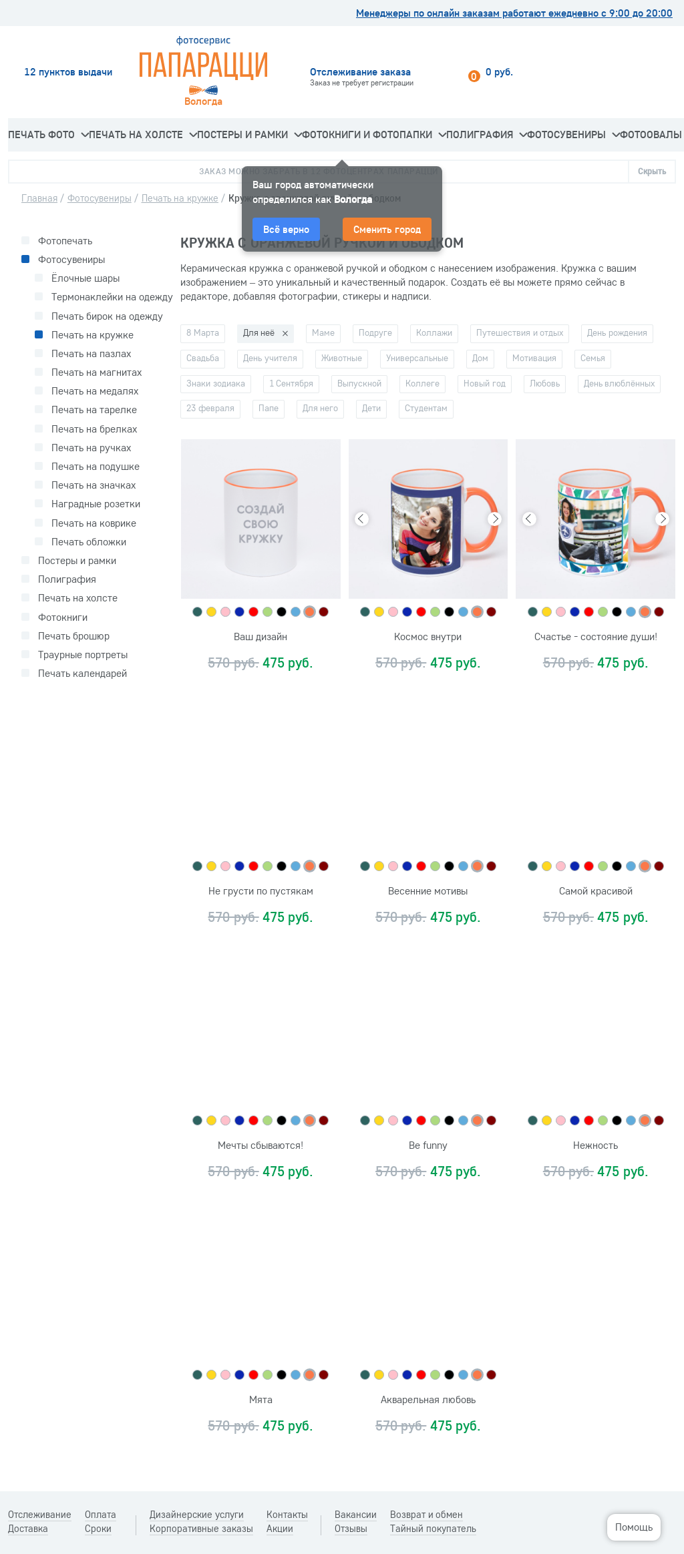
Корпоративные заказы (201, 1529)
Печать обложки (88, 541)
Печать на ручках (91, 447)
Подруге (375, 332)
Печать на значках (93, 485)
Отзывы (351, 1529)
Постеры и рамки (249, 134)
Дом (480, 358)
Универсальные (417, 358)
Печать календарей (82, 673)
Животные (341, 358)
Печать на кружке (92, 334)
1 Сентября (291, 383)
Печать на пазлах (91, 353)
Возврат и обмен (427, 1515)
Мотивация (534, 358)
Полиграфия (486, 134)
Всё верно (286, 229)
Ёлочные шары (85, 278)
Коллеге (422, 383)
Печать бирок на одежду (107, 316)
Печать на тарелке (94, 409)
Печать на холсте (143, 134)
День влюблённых (619, 383)
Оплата (100, 1515)
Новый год (485, 383)
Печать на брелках (94, 429)
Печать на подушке (95, 466)
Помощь (634, 1526)
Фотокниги (63, 617)
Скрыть (652, 171)
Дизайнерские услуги (197, 1515)
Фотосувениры (573, 134)
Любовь (545, 383)
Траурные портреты (83, 654)
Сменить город (387, 229)
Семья (592, 358)
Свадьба (202, 358)
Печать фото (48, 134)
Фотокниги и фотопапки (374, 134)
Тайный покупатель (433, 1529)
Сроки (98, 1529)
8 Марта (202, 332)
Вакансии (356, 1515)
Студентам (426, 408)
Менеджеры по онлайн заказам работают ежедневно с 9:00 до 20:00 (514, 13)
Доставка (28, 1529)
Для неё (259, 332)
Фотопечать (65, 240)
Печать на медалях (94, 390)
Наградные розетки (95, 503)
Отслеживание (39, 1515)
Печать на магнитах (96, 372)
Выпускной (359, 383)
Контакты (287, 1515)
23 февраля (210, 408)
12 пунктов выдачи (68, 71)
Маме (323, 332)
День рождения (617, 332)
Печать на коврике (93, 523)
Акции (280, 1529)
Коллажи (434, 332)
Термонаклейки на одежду (112, 296)
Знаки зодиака (215, 383)
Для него (321, 408)
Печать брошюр (74, 635)
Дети (371, 408)
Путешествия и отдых (519, 332)
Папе (269, 408)
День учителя (270, 358)
